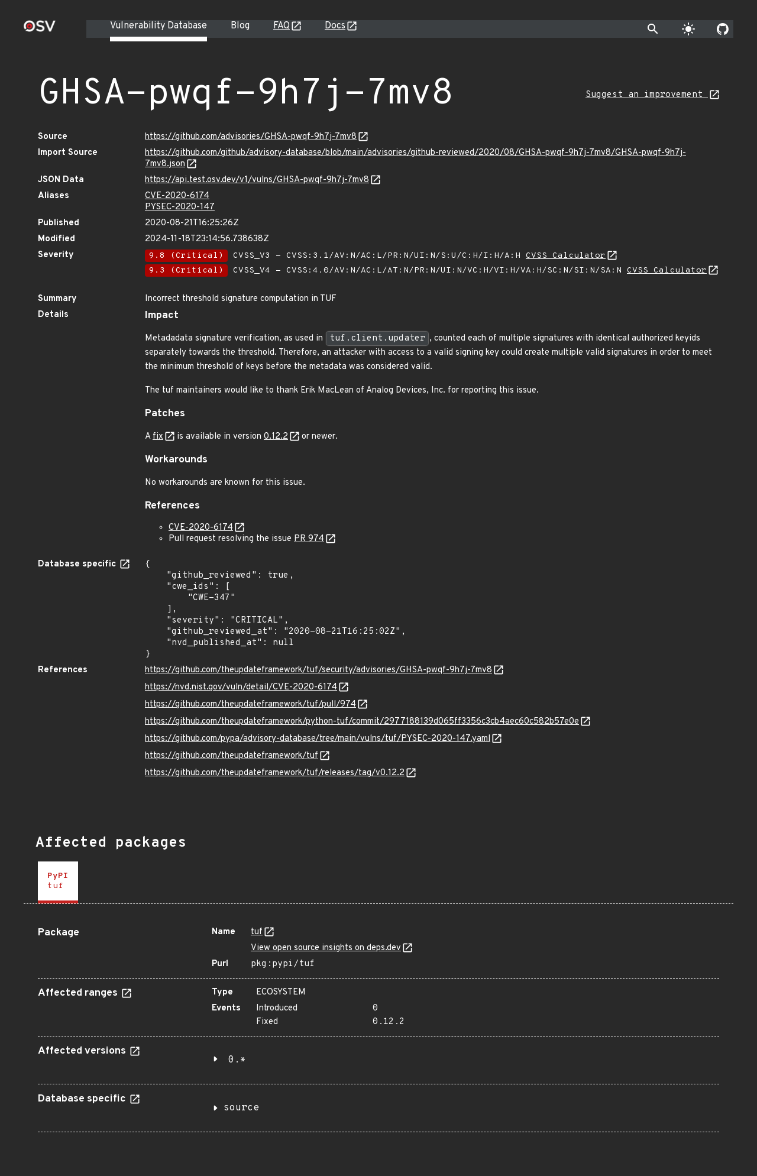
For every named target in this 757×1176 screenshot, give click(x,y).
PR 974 (309, 539)
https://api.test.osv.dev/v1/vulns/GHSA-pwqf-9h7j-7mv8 (257, 180)
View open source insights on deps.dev (326, 948)
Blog (240, 26)
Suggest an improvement (646, 95)
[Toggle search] (653, 29)
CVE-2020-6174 (177, 196)
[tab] (58, 882)
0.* (237, 1060)
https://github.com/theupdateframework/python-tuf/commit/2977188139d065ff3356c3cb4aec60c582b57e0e (362, 721)
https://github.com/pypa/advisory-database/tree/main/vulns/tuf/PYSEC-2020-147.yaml (317, 738)
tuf (257, 932)
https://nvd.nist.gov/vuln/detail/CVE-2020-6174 (241, 687)
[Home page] (40, 30)
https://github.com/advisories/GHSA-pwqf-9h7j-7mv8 (251, 136)
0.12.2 (276, 436)
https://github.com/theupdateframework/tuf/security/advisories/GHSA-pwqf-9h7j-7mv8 (318, 670)
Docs (335, 26)
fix (158, 436)
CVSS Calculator (566, 256)
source (241, 1108)
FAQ (281, 26)
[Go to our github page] (723, 29)
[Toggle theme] (688, 29)
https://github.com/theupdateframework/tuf (231, 756)
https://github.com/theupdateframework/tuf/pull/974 (250, 704)
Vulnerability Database (158, 26)
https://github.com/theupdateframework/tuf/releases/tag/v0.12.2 (275, 773)
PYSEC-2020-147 (180, 207)
